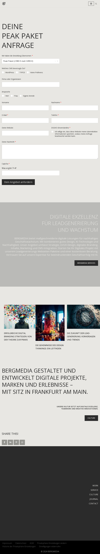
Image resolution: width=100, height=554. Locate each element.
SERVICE (94, 490)
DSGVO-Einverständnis (60, 128)
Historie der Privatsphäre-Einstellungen (19, 546)
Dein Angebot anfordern (18, 182)
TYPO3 (22, 72)
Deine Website (7, 128)
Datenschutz (20, 543)
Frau (16, 96)
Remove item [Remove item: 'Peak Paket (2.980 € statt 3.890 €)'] (55, 61)
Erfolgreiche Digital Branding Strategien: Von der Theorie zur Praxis (18, 336)
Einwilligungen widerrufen (50, 546)
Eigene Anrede (28, 96)
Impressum (7, 543)
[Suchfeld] (96, 4)
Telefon (55, 115)
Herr (7, 96)
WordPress (9, 72)
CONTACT (93, 503)
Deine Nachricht (9, 142)
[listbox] (31, 61)
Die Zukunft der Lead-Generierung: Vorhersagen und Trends (81, 336)
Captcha (6, 164)
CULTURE (91, 418)
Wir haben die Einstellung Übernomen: (17, 56)
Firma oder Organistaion (11, 79)
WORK (95, 485)
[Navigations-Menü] (91, 4)
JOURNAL (94, 499)
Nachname (56, 102)
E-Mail (5, 115)
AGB (32, 543)
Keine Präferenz (36, 72)
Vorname (5, 102)
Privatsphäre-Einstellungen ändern (52, 543)
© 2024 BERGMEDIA (50, 551)
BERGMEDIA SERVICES (86, 263)
